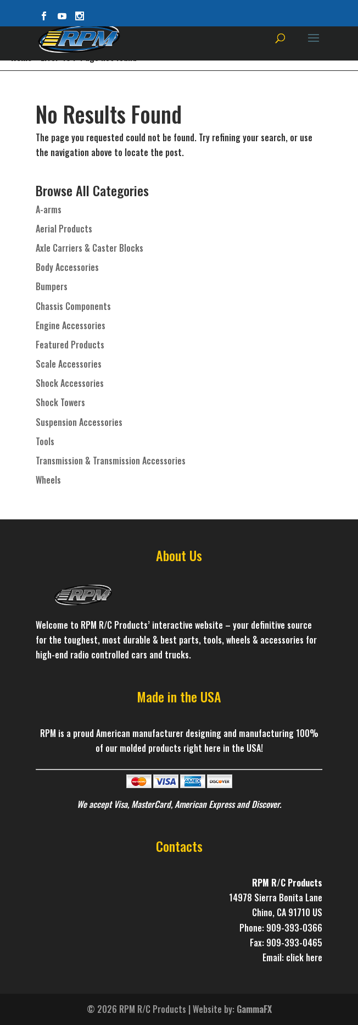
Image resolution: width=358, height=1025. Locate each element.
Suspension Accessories (79, 422)
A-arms (48, 209)
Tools (45, 441)
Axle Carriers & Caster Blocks (89, 247)
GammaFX (254, 1009)
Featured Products (70, 344)
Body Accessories (67, 267)
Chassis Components (73, 306)
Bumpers (52, 286)
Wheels (48, 479)
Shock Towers (60, 402)
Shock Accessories (70, 383)
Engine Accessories (70, 325)
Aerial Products (64, 228)
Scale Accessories (69, 363)
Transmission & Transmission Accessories (111, 460)
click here (304, 957)
